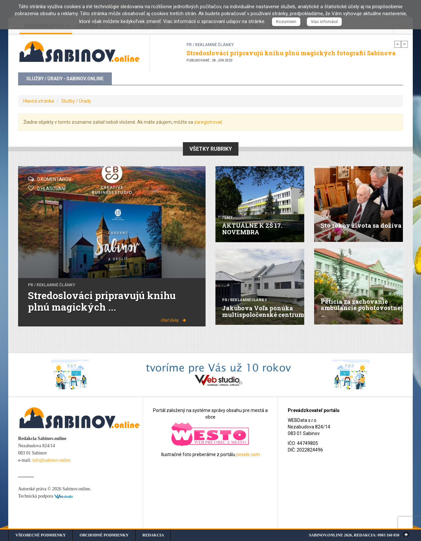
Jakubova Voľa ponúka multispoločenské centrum (263, 311)
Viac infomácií (324, 21)
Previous (397, 44)
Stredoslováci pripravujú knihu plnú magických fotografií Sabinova (291, 53)
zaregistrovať (208, 122)
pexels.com (248, 454)
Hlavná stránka (38, 101)
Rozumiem (286, 21)
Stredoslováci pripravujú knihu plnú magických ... (102, 301)
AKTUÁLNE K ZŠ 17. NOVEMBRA (252, 228)
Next (404, 44)
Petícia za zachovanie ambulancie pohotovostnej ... (362, 308)
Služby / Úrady (76, 101)
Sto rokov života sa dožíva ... (361, 228)
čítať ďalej (173, 320)
